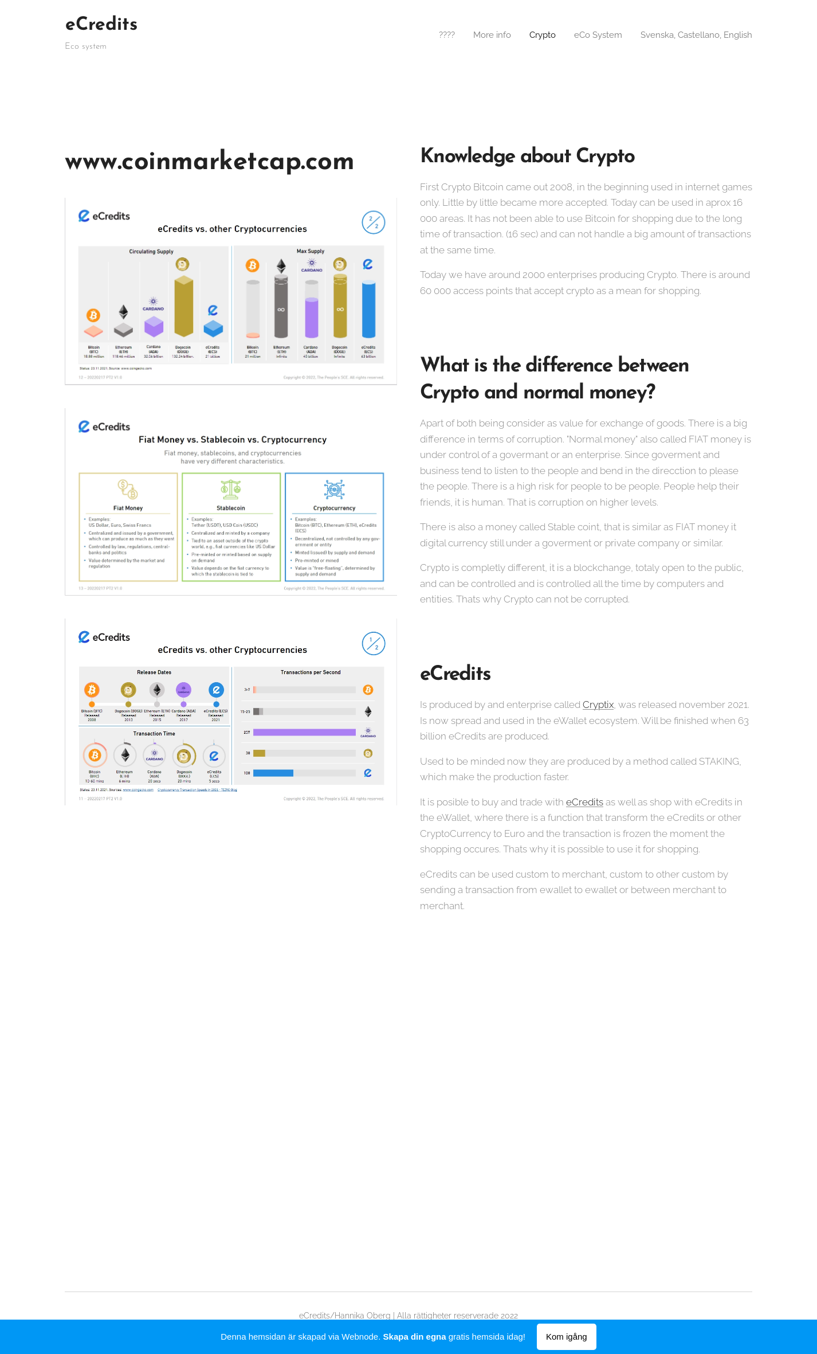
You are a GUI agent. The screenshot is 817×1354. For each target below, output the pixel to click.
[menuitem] (432, 35)
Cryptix (598, 704)
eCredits (584, 802)
